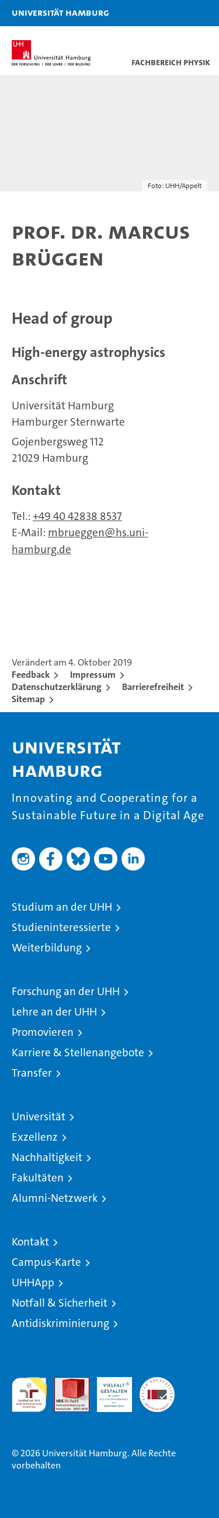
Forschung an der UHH (66, 991)
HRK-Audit (108, 1389)
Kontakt (30, 1241)
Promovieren (43, 1032)
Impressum (93, 674)
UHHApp (33, 1282)
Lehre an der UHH (54, 1011)
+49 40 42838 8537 (77, 516)
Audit (65, 1383)
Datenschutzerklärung (57, 687)
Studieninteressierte (61, 927)
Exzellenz (35, 1137)
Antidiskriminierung (60, 1323)
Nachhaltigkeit (47, 1157)
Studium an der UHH (62, 907)
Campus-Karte (46, 1262)
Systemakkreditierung (157, 1383)
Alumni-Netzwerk (55, 1198)
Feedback (31, 674)
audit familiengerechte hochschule (29, 1394)
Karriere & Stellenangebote (78, 1052)
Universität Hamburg (60, 12)
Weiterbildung (47, 947)
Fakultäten (38, 1177)
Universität (38, 1116)
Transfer (32, 1073)
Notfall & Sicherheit (59, 1303)
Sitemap (28, 699)
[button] (173, 13)
